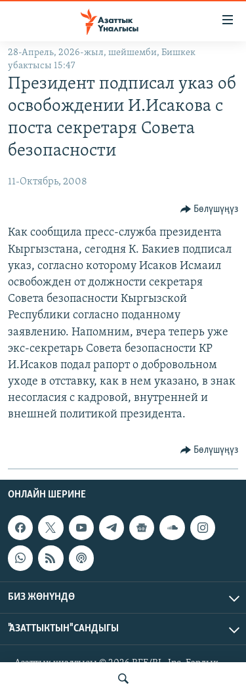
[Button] (209, 209)
